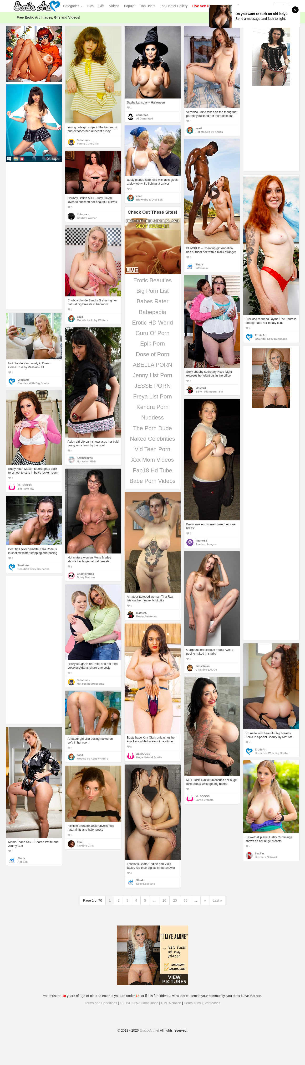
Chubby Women (87, 218)
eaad (199, 128)
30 (186, 900)
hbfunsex (83, 214)
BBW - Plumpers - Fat (209, 391)
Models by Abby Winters (92, 320)
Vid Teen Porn (152, 449)
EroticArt (260, 335)
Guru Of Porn (153, 333)
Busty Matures (86, 577)
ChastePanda (85, 573)
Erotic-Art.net (149, 1030)
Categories (73, 6)
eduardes (142, 115)
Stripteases (211, 1003)
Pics (90, 6)
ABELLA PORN (152, 365)
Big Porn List (152, 291)
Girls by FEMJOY (207, 669)
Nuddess (152, 417)
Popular (130, 6)
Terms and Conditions (101, 1003)
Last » (217, 900)
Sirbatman (83, 140)
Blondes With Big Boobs (33, 383)
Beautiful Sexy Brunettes (34, 569)
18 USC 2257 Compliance (139, 1003)
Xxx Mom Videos (152, 459)
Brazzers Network (266, 857)
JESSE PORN (152, 386)
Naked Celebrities (152, 438)
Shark (199, 264)
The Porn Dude (152, 428)
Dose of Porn (152, 354)
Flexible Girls (85, 845)
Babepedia (152, 312)
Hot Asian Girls (86, 461)
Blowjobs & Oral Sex (149, 199)
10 (164, 900)
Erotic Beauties (152, 280)
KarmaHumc (85, 457)
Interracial (202, 268)
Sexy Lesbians (145, 883)
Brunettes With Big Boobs (271, 753)
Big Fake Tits (26, 488)
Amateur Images (206, 544)
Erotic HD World (152, 322)
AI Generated (144, 118)
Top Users (147, 6)
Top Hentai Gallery (174, 6)
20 (175, 900)
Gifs (101, 6)
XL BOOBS (25, 485)
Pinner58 (201, 540)
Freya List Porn (152, 396)
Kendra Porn (153, 407)
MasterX (201, 388)
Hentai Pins (192, 1003)
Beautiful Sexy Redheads (271, 338)
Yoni (80, 842)
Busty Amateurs (146, 616)
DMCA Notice (171, 1003)
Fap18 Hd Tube (152, 470)
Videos (114, 6)
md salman (203, 666)
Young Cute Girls (88, 143)
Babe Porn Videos (152, 481)
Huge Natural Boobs (149, 757)
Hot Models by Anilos (209, 131)
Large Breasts (205, 799)
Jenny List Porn (152, 375)
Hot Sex (23, 861)
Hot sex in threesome (90, 683)
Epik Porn (152, 343)
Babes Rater (152, 301)
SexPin (259, 853)
